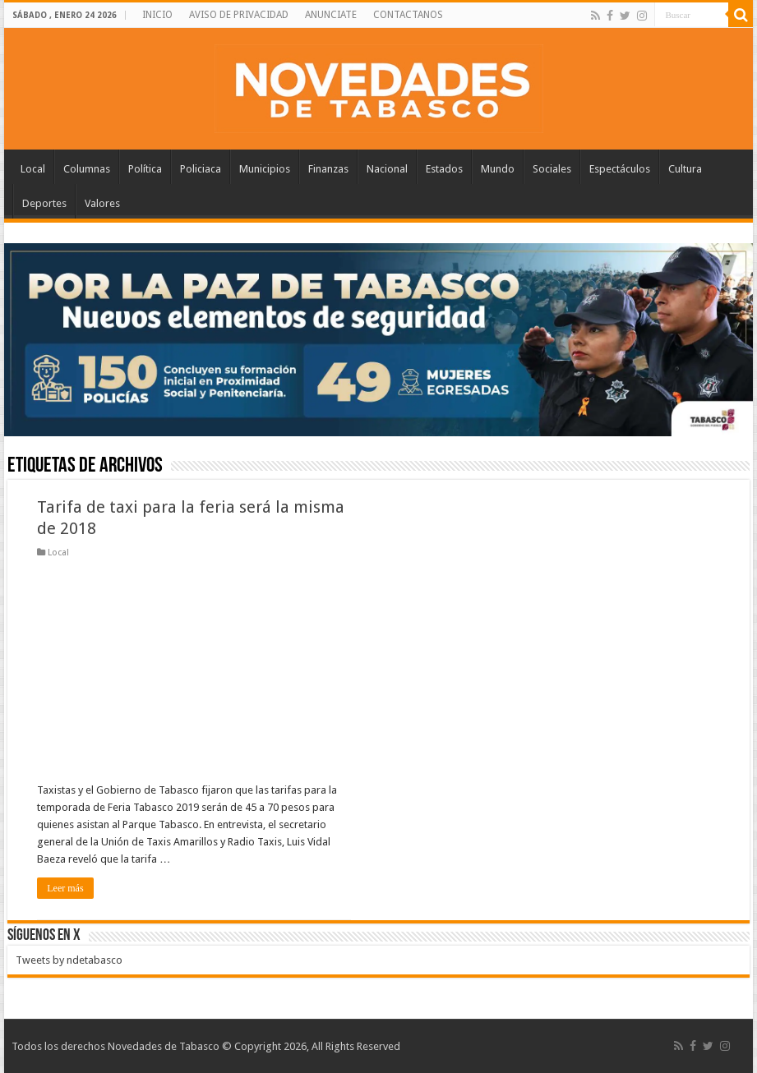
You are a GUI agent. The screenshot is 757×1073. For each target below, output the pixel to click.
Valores (102, 203)
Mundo (498, 169)
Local (33, 169)
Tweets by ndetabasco (69, 960)
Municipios (264, 169)
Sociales (552, 169)
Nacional (387, 169)
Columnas (86, 169)
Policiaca (200, 169)
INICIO (157, 15)
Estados (444, 169)
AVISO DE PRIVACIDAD (238, 15)
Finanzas (328, 169)
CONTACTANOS (408, 15)
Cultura (685, 169)
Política (145, 169)
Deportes (44, 203)
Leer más (65, 888)
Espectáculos (619, 169)
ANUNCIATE (331, 15)
